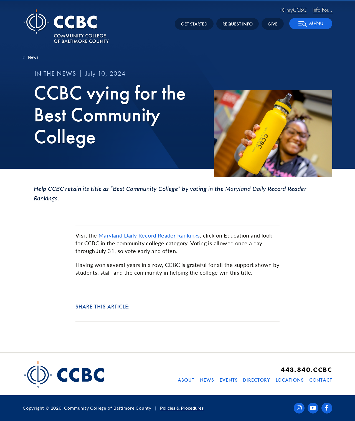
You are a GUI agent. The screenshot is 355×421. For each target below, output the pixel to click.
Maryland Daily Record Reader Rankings (149, 235)
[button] (310, 23)
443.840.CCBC (306, 369)
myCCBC (293, 9)
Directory (256, 380)
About (186, 380)
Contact (320, 380)
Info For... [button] (322, 9)
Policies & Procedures (182, 408)
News (33, 57)
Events (228, 380)
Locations (290, 380)
